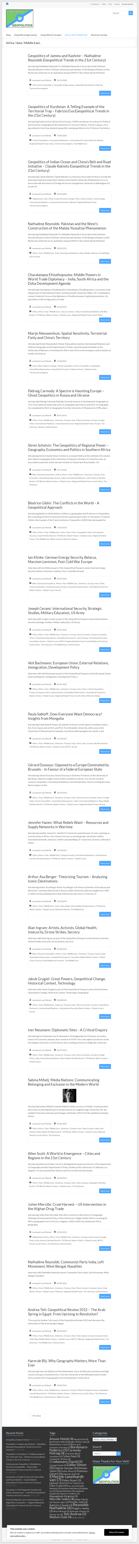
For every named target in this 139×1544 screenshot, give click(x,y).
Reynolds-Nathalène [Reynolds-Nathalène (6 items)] (69, 1506)
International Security (79, 140)
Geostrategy (99, 199)
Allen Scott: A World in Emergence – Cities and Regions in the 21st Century (64, 1155)
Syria (51, 144)
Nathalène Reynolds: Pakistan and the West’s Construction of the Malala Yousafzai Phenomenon (67, 226)
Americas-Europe (99, 35)
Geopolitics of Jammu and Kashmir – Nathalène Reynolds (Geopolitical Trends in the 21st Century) (67, 58)
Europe (94, 420)
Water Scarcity (56, 539)
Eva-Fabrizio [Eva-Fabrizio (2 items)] (76, 1483)
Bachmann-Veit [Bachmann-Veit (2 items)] (58, 1441)
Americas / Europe (63, 420)
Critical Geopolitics (40, 140)
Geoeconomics (86, 199)
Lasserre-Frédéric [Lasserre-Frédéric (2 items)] (69, 1493)
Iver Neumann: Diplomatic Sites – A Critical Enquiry (67, 1030)
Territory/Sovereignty (38, 88)
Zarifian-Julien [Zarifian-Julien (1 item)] (78, 1517)
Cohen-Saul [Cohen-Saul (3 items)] (71, 1456)
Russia (97, 423)
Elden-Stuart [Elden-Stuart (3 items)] (71, 1480)
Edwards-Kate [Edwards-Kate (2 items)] (71, 1474)
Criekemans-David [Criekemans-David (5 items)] (66, 1461)
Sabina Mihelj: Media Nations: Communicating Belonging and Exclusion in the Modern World (63, 1082)
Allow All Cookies (116, 1532)
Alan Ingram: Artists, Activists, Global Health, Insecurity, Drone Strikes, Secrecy (62, 930)
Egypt (67, 906)
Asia (34, 85)
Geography (95, 366)
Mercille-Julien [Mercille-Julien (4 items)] (61, 1499)
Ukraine (41, 427)
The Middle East (80, 144)
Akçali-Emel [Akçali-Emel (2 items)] (81, 1439)
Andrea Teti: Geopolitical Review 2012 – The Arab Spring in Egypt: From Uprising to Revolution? (66, 1312)
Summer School (127, 4)
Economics (70, 311)
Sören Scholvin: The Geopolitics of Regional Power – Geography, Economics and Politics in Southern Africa (69, 447)
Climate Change (49, 366)
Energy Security (60, 199)
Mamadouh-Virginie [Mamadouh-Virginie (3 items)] (63, 1496)
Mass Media (85, 253)
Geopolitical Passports (60, 369)
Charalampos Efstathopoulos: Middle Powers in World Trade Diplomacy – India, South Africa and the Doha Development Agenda (68, 279)
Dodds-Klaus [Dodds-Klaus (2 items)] (68, 1471)
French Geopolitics (45, 85)
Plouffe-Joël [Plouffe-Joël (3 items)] (78, 1502)
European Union (43, 692)
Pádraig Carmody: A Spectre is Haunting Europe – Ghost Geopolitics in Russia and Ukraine (66, 393)
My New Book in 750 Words (54, 535)
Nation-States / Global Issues (58, 315)
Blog (8, 35)
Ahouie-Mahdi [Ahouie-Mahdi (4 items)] (61, 1439)
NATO (62, 641)
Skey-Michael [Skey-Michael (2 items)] (61, 1511)
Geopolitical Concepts (51, 35)
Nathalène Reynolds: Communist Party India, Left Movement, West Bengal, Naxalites (66, 1264)
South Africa (97, 315)
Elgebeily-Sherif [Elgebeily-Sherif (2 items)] (58, 1483)
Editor (104, 4)
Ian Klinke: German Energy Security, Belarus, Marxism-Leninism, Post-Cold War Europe (62, 559)
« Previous (36, 1415)
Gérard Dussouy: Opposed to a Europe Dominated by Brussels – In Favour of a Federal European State (68, 767)
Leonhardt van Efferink (41, 80)
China (50, 199)
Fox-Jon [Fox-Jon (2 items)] (72, 1486)
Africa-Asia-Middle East (76, 35)
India (77, 85)
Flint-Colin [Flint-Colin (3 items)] (58, 1485)
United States (51, 427)
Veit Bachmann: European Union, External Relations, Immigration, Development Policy (68, 665)
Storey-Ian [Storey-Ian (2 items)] (56, 1514)
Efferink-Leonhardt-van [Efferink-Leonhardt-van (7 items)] (67, 1478)
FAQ (110, 4)
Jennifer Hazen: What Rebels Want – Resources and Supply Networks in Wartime (68, 824)
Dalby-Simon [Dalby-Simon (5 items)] (67, 1466)
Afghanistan (37, 199)
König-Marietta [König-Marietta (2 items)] (65, 1491)
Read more (105, 93)
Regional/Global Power (39, 144)
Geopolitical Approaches (25, 35)
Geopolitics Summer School (17, 1440)
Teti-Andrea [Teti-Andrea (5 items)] (74, 1514)
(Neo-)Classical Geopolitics (43, 474)
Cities (73, 532)
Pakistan (99, 85)
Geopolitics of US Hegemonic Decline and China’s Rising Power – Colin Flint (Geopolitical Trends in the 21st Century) (25, 1493)
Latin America (92, 478)
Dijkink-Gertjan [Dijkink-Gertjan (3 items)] (65, 1468)
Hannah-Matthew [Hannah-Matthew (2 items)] (71, 1488)
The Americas (47, 644)
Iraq (31, 641)
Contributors (95, 4)
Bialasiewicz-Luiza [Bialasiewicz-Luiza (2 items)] (59, 1444)
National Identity (87, 85)
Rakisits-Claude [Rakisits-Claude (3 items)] (61, 1505)
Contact (117, 4)
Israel (39, 535)
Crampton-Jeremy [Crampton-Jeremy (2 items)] (60, 1459)
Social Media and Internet (96, 641)
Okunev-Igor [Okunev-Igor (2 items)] (60, 1502)
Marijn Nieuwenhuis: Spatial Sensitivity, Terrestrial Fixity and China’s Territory (67, 335)
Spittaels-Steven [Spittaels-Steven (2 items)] (79, 1511)
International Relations (59, 140)
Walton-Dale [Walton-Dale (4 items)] (60, 1517)
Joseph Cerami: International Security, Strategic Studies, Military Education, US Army (65, 610)
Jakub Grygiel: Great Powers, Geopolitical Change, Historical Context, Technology (67, 981)
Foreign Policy (74, 199)
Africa (34, 311)
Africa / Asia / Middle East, (43, 253)
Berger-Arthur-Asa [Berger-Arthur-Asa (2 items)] (78, 1441)
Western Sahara (70, 539)
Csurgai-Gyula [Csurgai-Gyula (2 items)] (57, 1465)
